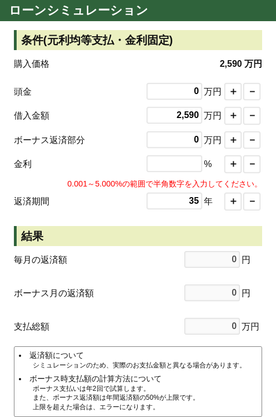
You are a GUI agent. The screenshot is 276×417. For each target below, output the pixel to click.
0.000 (174, 163)
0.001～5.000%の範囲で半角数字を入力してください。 (164, 184)
